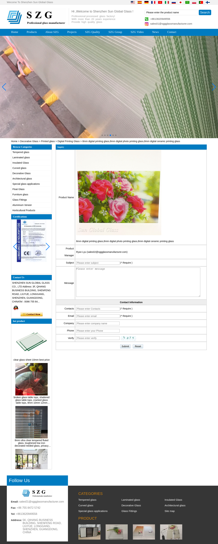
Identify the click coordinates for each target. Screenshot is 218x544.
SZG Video (137, 32)
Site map (170, 511)
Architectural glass (22, 178)
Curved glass (19, 168)
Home (14, 32)
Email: (15, 501)
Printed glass (48, 141)
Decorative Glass (29, 141)
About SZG (52, 32)
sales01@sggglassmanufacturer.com (171, 23)
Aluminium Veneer (22, 205)
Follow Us (19, 480)
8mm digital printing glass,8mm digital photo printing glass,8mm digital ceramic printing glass (125, 241)
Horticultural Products (23, 210)
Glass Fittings (19, 199)
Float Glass (18, 189)
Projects (72, 32)
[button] (102, 135)
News (155, 32)
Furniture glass (20, 194)
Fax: (13, 507)
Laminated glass (21, 157)
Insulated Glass (20, 162)
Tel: (13, 513)
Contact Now (32, 314)
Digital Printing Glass (69, 141)
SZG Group (115, 32)
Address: (16, 520)
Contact (171, 32)
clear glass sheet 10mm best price (31, 360)
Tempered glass (20, 152)
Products (32, 32)
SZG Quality (92, 32)
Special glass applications (26, 184)
